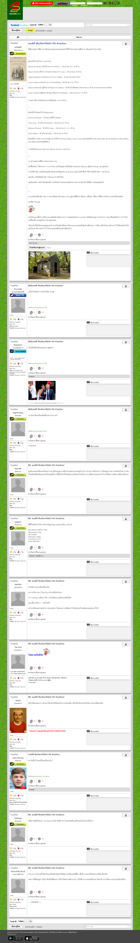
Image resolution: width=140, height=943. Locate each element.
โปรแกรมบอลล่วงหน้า (41, 932)
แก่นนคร (18, 47)
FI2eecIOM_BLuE (18, 871)
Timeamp (18, 818)
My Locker (93, 253)
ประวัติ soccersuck (61, 932)
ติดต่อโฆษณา (73, 932)
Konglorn (31, 376)
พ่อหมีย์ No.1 (40, 556)
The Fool (18, 647)
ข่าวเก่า (16, 932)
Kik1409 (18, 469)
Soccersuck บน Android (42, 776)
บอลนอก (49, 31)
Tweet (49, 248)
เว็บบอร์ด (52, 932)
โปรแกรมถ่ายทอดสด (26, 932)
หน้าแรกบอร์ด (40, 31)
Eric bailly (18, 289)
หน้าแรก (10, 932)
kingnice (18, 522)
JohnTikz (18, 584)
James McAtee (33, 243)
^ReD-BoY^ (18, 345)
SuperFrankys (18, 413)
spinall (17, 700)
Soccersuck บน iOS (41, 307)
